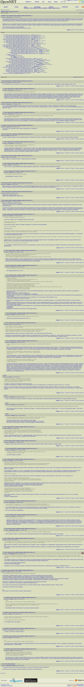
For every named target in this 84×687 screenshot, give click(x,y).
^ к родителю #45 (67, 609)
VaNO (37, 43)
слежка (77, 6)
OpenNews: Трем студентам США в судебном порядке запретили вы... (17, 38)
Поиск (62, 1)
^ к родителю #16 (67, 625)
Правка (72, 29)
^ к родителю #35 (67, 661)
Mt (31, 41)
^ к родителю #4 (67, 152)
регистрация (75, 0)
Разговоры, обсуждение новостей (11, 11)
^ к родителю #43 (67, 372)
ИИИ (35, 58)
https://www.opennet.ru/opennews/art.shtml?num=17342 (19, 28)
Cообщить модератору (79, 29)
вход (71, 0)
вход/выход (65, 6)
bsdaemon (41, 60)
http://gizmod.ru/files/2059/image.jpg (12, 563)
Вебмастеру (81, 685)
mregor (38, 72)
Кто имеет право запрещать (8, 73)
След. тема (82, 673)
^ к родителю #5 (67, 168)
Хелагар (40, 50)
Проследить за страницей (6, 685)
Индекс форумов (71, 673)
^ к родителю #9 (67, 262)
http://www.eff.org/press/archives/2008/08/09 (60, 18)
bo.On (32, 45)
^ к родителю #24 (67, 511)
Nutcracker (36, 35)
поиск (25, 6)
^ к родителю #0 (67, 85)
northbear (15, 57)
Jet (37, 52)
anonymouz (38, 62)
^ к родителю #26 (67, 456)
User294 (40, 51)
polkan (35, 71)
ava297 (32, 44)
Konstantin (12, 55)
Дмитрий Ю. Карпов (40, 64)
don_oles (36, 70)
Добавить (69, 685)
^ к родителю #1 (67, 99)
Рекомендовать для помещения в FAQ (62, 673)
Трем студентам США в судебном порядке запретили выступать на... (17, 34)
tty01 (35, 42)
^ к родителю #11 (67, 411)
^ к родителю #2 (67, 122)
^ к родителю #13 (67, 272)
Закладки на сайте (5, 684)
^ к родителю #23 (67, 445)
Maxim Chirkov (80, 684)
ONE (32, 39)
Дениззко (34, 38)
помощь (16, 6)
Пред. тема (78, 673)
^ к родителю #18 (67, 180)
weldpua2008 (36, 66)
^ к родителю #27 (67, 525)
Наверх (72, 85)
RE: (6, 54)
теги (65, 1)
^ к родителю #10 (67, 400)
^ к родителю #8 (67, 247)
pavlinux (33, 67)
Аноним (32, 34)
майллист (51, 6)
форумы (6, 6)
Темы (75, 673)
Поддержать (75, 685)
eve (34, 65)
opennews (9, 17)
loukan (9, 54)
